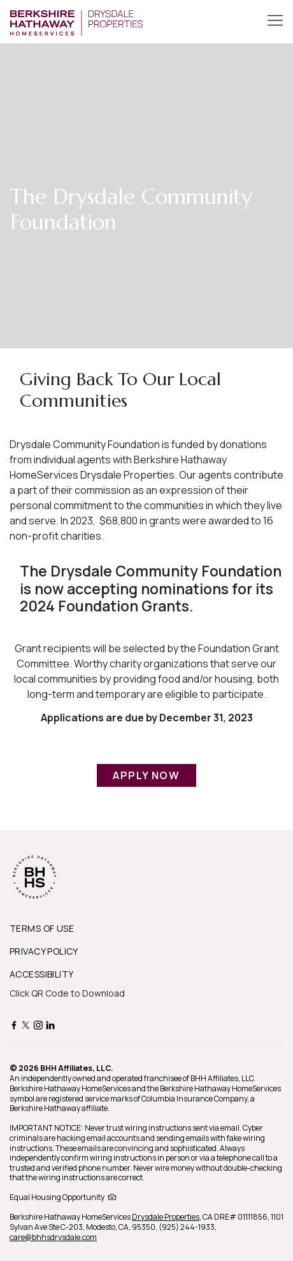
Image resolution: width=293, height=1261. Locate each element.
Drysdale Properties (165, 1216)
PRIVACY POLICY (44, 951)
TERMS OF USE (42, 928)
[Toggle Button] (275, 21)
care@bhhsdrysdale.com (53, 1237)
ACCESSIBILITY (41, 974)
